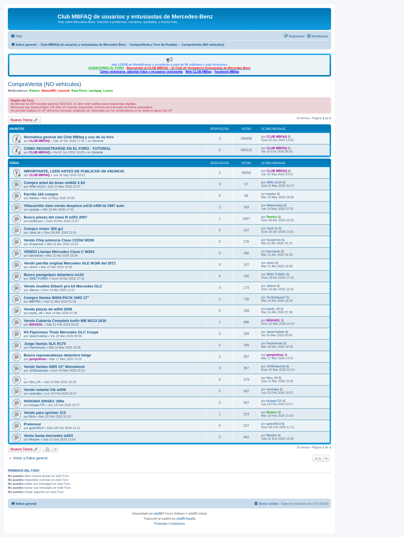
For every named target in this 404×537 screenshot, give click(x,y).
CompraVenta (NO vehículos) (44, 84)
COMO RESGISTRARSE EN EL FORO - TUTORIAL (67, 148)
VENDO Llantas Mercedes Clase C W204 (59, 252)
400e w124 (36, 186)
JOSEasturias (38, 370)
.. (25, 378)
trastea (34, 198)
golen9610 (36, 428)
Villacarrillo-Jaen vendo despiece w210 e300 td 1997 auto (74, 206)
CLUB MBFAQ (39, 140)
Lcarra (108, 90)
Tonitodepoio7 (276, 297)
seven (33, 267)
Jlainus (34, 290)
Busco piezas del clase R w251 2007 (55, 217)
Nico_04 (34, 382)
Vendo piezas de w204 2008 (48, 309)
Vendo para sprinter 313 (45, 413)
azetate (34, 209)
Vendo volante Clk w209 (45, 390)
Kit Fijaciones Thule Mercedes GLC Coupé (61, 332)
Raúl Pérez (79, 90)
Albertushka (275, 205)
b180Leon (36, 221)
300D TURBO (38, 278)
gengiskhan (37, 359)
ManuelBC (49, 90)
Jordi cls (34, 232)
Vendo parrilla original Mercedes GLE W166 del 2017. (70, 263)
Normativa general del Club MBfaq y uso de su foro (69, 137)
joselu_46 (35, 313)
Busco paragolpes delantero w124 (54, 275)
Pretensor (32, 424)
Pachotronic (37, 347)
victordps (35, 393)
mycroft (64, 90)
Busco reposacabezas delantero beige (57, 355)
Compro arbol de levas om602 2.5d (54, 183)
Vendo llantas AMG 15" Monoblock (54, 367)
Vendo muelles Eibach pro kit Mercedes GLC (63, 286)
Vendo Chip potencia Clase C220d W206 (59, 240)
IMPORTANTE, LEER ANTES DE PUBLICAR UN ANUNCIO (74, 171)
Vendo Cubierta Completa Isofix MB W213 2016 (65, 321)
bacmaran (36, 255)
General (97, 140)
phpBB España (185, 518)
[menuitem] (16, 36)
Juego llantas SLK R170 (45, 344)
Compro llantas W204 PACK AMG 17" (56, 298)
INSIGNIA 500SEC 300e (44, 401)
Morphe (34, 439)
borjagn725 (37, 405)
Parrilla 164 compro (41, 194)
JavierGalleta (38, 336)
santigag (95, 90)
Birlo (32, 416)
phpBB (158, 513)
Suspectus (36, 244)
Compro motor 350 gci (43, 229)
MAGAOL (36, 324)
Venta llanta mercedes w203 (48, 436)
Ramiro (34, 90)
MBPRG (34, 301)
